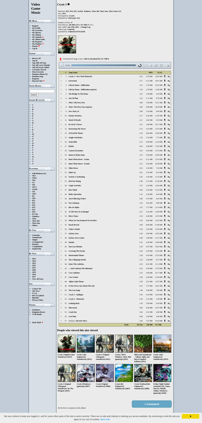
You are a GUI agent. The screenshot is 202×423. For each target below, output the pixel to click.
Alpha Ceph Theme (76, 281)
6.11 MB (149, 159)
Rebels (71, 146)
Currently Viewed (39, 70)
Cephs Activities (75, 185)
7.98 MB (159, 290)
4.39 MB (149, 251)
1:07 (140, 94)
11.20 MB (158, 142)
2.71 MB (149, 98)
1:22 (140, 98)
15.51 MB (159, 103)
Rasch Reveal (74, 225)
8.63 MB (159, 199)
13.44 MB (159, 277)
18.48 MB (159, 164)
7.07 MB (149, 321)
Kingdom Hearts (38, 312)
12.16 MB (159, 190)
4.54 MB (159, 94)
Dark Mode (37, 322)
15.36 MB (159, 181)
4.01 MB (149, 264)
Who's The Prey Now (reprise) (80, 107)
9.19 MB (159, 120)
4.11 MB (149, 81)
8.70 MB (159, 98)
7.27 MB (149, 286)
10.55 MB (159, 85)
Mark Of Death (75, 120)
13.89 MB (159, 242)
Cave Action (73, 277)
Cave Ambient (74, 273)
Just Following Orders (77, 199)
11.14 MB (158, 264)
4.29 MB (149, 151)
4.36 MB (149, 177)
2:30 (140, 233)
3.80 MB (149, 124)
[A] (46, 74)
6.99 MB (149, 146)
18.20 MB (159, 107)
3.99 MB (149, 238)
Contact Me (36, 289)
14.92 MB (159, 76)
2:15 (140, 124)
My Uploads (38, 37)
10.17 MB (159, 124)
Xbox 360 (35, 221)
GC (33, 182)
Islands (71, 242)
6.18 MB (149, 76)
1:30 (140, 303)
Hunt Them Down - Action (79, 159)
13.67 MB (159, 281)
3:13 (140, 164)
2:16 (140, 268)
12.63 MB (159, 220)
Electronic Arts (74, 18)
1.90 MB (149, 94)
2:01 (140, 168)
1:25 (140, 260)
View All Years (37, 279)
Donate (36, 46)
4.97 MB (149, 247)
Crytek (71, 16)
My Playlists (38, 44)
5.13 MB (149, 181)
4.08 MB (149, 142)
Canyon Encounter (76, 151)
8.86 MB (149, 225)
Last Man (72, 316)
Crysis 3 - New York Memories (80, 76)
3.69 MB (149, 155)
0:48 (140, 316)
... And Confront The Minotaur (81, 268)
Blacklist (35, 298)
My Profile (36, 28)
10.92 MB (159, 247)
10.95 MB (159, 233)
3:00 (140, 308)
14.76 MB (159, 216)
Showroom (73, 308)
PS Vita (35, 214)
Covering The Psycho (77, 251)
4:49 (140, 225)
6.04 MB (159, 194)
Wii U (34, 187)
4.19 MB (149, 185)
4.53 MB (149, 295)
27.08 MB (159, 225)
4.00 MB (149, 273)
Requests (35, 79)
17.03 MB (159, 159)
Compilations (37, 246)
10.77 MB (159, 273)
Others (35, 225)
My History (36, 33)
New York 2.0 (74, 111)
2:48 (140, 181)
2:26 (140, 177)
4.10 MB (149, 116)
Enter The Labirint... (77, 264)
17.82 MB (159, 146)
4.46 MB (159, 316)
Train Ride (73, 142)
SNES (34, 178)
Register (35, 26)
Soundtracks (37, 237)
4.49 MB (149, 242)
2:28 (140, 255)
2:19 (140, 216)
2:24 (140, 151)
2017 (34, 277)
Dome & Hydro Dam (77, 155)
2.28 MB (149, 194)
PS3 (33, 205)
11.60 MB (158, 89)
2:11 (141, 120)
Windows (35, 216)
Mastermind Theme (76, 255)
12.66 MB (159, 133)
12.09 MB (159, 212)
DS (33, 196)
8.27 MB (159, 260)
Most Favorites (38, 72)
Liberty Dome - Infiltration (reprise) (83, 89)
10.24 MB (159, 295)
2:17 (140, 81)
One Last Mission (75, 247)
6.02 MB (149, 164)
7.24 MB (159, 168)
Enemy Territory (75, 116)
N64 (33, 180)
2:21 (140, 212)
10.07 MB (159, 81)
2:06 (140, 190)
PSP (33, 212)
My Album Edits (38, 39)
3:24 (140, 229)
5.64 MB (149, 229)
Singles (35, 240)
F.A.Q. (34, 293)
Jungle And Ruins (75, 137)
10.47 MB (159, 308)
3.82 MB (149, 120)
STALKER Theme (76, 133)
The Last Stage (74, 290)
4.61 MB (149, 281)
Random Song (37, 76)
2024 (34, 261)
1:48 (140, 290)
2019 (34, 272)
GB (33, 192)
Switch (35, 189)
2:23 (140, 264)
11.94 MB (158, 229)
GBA (34, 194)
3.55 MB (149, 199)
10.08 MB (159, 155)
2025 (34, 259)
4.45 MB (149, 255)
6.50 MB (159, 303)
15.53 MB (159, 255)
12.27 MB (159, 238)
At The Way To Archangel (79, 212)
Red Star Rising (75, 181)
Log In (34, 48)
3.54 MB (149, 111)
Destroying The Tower (77, 129)
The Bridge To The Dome (78, 94)
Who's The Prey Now (77, 103)
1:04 (140, 312)
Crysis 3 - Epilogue (76, 295)
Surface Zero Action (76, 238)
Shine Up (72, 172)
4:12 (140, 286)
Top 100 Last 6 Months (41, 65)
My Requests (37, 42)
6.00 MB (149, 107)
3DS (33, 198)
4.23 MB (149, 129)
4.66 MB (149, 133)
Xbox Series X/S (115, 11)
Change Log (85, 27)
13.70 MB (159, 268)
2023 (34, 263)
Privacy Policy (37, 300)
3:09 (140, 107)
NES (34, 176)
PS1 (33, 201)
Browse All (36, 58)
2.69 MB (149, 303)
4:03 (140, 146)
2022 (34, 265)
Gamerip (70, 29)
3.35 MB (149, 137)
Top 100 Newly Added (40, 67)
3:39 (140, 321)
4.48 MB (149, 216)
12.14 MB (159, 207)
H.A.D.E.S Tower (75, 124)
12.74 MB (159, 151)
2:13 (140, 142)
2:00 (140, 111)
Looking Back (74, 303)
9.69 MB (159, 111)
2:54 (140, 295)
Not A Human (74, 203)
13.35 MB (159, 129)
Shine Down (73, 168)
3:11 (141, 159)
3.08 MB (149, 290)
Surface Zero (74, 233)
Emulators (36, 310)
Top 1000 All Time (39, 63)
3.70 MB (149, 85)
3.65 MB (149, 203)
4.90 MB (149, 308)
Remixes (35, 244)
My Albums (36, 35)
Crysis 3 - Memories (76, 299)
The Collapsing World (77, 260)
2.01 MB (149, 312)
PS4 (33, 207)
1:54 (140, 89)
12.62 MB (159, 251)
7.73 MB (159, 137)
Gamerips (36, 235)
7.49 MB (159, 299)
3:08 (140, 103)
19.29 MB (159, 321)
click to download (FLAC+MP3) (96, 59)
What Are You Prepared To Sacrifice (83, 220)
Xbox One (36, 223)
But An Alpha (74, 207)
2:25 (140, 242)
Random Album (38, 74)
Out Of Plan (73, 98)
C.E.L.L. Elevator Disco (78, 321)
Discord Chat (38, 81)
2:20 (140, 251)
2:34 (140, 133)
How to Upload (38, 295)
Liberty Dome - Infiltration (79, 85)
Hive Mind (73, 190)
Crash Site (73, 312)
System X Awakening (77, 177)
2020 (34, 270)
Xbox (34, 219)
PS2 (33, 203)
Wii (33, 185)
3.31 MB (149, 299)
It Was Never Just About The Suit (82, 286)
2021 (34, 268)
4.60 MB (149, 220)
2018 (34, 274)
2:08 (140, 238)
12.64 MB (159, 185)
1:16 (140, 194)
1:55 (140, 85)
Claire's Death (74, 229)
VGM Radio (37, 314)
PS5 (33, 210)
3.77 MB (149, 207)
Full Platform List (39, 173)
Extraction (73, 81)
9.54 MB (159, 172)
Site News (36, 291)
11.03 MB (158, 116)
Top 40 (35, 61)
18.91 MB (159, 286)
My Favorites (37, 30)
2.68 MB (149, 260)
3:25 (140, 76)
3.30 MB (149, 168)
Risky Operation (75, 194)
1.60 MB (149, 316)
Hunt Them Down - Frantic (79, 164)
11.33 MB (158, 177)
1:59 (140, 299)
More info (105, 419)
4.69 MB (149, 233)
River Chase (73, 216)
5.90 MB (149, 103)
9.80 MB (159, 203)
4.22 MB (149, 212)
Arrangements (37, 242)
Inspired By (36, 249)
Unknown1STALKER (76, 32)
